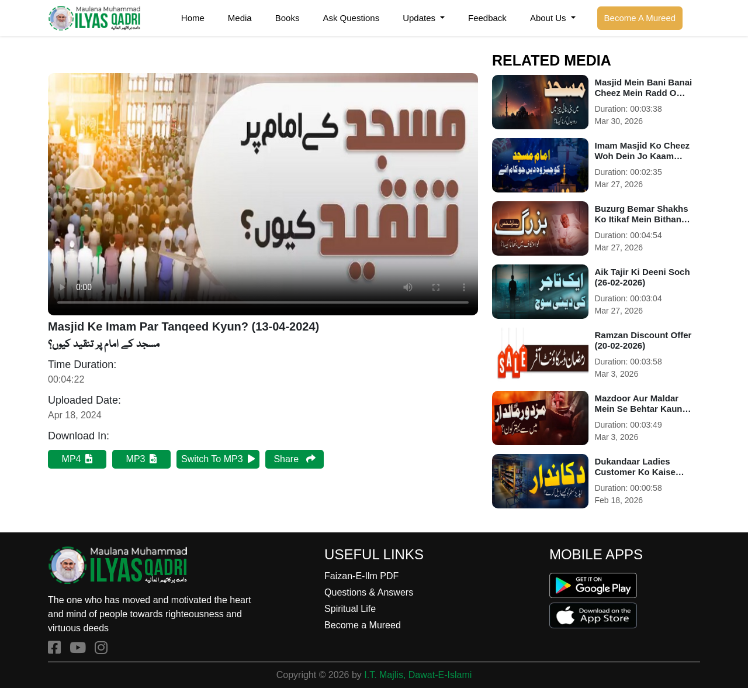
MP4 (77, 459)
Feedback (487, 18)
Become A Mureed (640, 18)
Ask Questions (351, 18)
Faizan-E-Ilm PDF (361, 576)
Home (193, 18)
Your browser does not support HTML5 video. (263, 194)
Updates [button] (420, 18)
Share (294, 459)
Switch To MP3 (218, 459)
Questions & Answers (368, 592)
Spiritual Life (350, 609)
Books (287, 18)
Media (240, 18)
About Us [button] (549, 18)
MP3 (141, 459)
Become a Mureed (362, 625)
